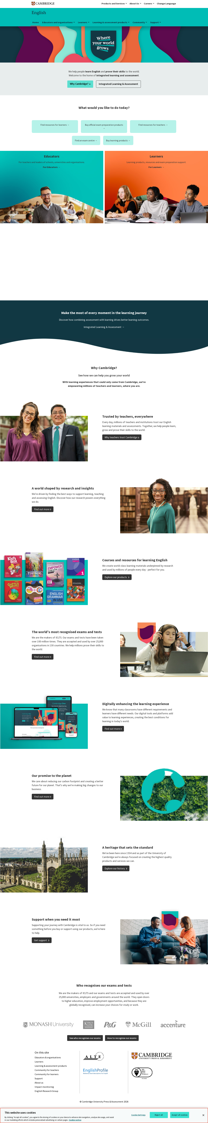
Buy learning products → (118, 140)
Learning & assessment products (110, 22)
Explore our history (115, 868)
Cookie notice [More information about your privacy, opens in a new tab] (75, 1120)
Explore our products (116, 577)
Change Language (166, 3)
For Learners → (156, 167)
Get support (41, 940)
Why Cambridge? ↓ (80, 83)
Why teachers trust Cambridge (121, 437)
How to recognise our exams (121, 1038)
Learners (82, 22)
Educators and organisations (57, 22)
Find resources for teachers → (153, 124)
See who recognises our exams (85, 1038)
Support (154, 22)
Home (35, 22)
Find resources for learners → (54, 124)
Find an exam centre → (86, 140)
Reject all (159, 1115)
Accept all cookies (179, 1115)
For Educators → (51, 167)
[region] (104, 1115)
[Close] (203, 1115)
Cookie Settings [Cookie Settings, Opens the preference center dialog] (138, 1115)
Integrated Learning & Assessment (118, 84)
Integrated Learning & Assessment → (104, 327)
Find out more (41, 509)
